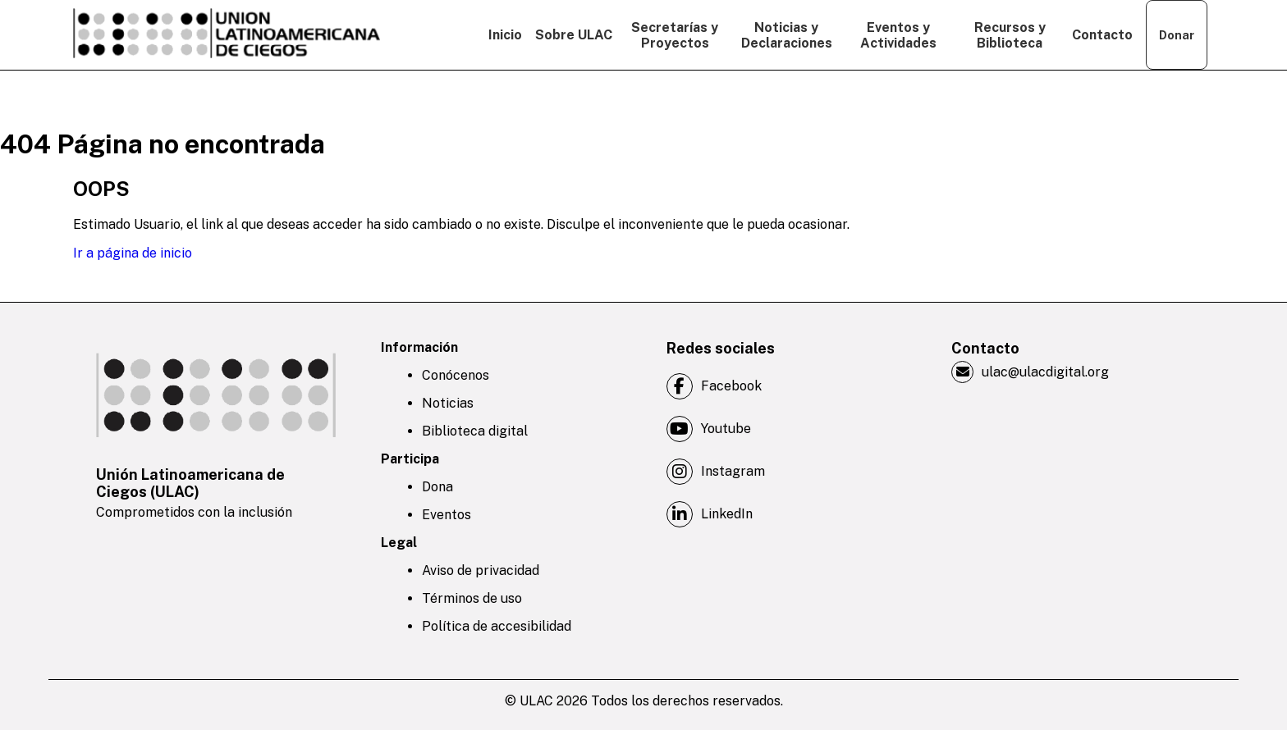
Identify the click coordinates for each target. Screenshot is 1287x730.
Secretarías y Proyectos (674, 35)
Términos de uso (472, 598)
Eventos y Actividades (898, 35)
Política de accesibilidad (496, 626)
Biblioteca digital (475, 431)
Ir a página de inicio (132, 253)
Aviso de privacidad (480, 570)
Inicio (505, 35)
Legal (399, 542)
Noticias (448, 403)
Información (419, 347)
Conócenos (455, 375)
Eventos (446, 514)
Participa (410, 459)
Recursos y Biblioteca (1010, 35)
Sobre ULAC (573, 35)
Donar (1176, 35)
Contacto (1102, 35)
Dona (437, 487)
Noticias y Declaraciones (786, 35)
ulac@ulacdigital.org (1030, 372)
